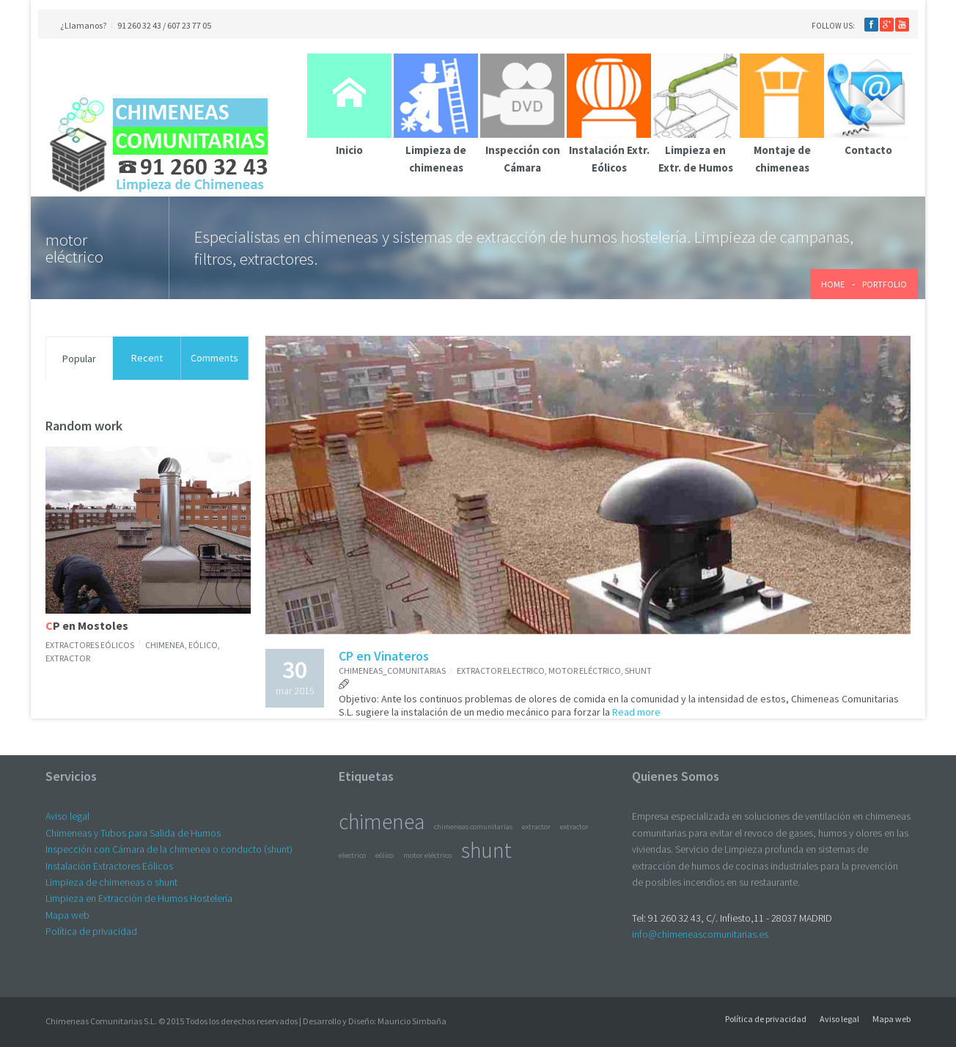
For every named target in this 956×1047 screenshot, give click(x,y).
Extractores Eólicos (89, 644)
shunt (638, 670)
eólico (203, 644)
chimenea (165, 644)
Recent (147, 357)
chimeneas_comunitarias (392, 670)
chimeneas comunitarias (473, 826)
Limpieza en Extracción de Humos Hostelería (138, 898)
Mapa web (67, 915)
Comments (214, 357)
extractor (67, 658)
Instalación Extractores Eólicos (109, 865)
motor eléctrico (584, 670)
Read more (635, 712)
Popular (79, 358)
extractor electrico (501, 670)
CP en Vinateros (384, 655)
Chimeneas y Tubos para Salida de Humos (133, 833)
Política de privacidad (91, 931)
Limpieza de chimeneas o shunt (111, 882)
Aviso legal (67, 816)
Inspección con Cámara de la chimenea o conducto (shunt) (169, 849)
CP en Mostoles (86, 625)
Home (833, 284)
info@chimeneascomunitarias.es (700, 934)
